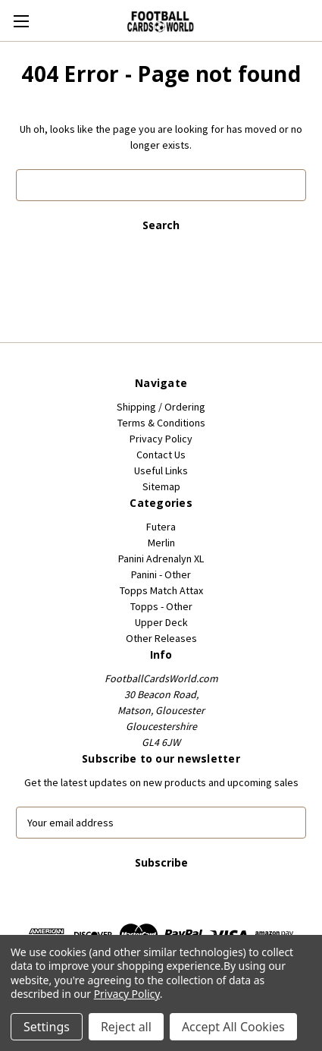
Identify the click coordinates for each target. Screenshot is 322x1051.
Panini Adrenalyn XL (161, 558)
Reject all (126, 1026)
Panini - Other (161, 574)
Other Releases (161, 638)
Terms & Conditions (161, 423)
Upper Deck (161, 622)
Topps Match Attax (161, 590)
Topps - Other (161, 606)
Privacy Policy (161, 438)
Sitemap (161, 486)
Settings (46, 1026)
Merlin (161, 542)
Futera (161, 526)
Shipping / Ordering (161, 407)
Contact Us (161, 454)
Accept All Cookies (233, 1026)
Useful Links (161, 470)
